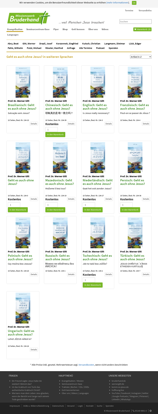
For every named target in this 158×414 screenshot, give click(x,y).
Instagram (136, 393)
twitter (145, 393)
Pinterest (143, 396)
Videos (105, 29)
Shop (65, 29)
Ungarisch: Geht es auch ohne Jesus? (21, 332)
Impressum (15, 405)
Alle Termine (85, 47)
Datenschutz (58, 405)
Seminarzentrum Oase (38, 29)
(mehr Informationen (117, 2)
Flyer (56, 29)
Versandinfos (145, 10)
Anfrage (71, 47)
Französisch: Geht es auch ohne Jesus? (134, 107)
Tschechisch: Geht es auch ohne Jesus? (97, 257)
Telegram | (134, 396)
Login (80, 405)
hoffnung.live (118, 390)
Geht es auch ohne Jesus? (21, 182)
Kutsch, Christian (91, 43)
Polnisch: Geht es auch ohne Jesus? (20, 257)
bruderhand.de (119, 380)
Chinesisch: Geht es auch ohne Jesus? (59, 107)
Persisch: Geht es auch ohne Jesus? (132, 182)
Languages (13, 34)
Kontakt (90, 405)
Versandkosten (86, 364)
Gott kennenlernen (70, 390)
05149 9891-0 (141, 410)
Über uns (93, 29)
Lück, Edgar (135, 43)
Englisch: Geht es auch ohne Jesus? (95, 107)
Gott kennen (78, 29)
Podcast (100, 47)
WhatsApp (126, 399)
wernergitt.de (118, 384)
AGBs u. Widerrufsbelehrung (36, 405)
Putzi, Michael (34, 47)
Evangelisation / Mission (73, 380)
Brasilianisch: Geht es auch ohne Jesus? (22, 107)
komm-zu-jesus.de (120, 387)
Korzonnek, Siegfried (67, 43)
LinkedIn (116, 399)
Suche (99, 405)
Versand (71, 405)
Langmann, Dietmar (114, 43)
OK (134, 2)
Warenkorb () (142, 29)
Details (34, 123)
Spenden (113, 47)
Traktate (66, 387)
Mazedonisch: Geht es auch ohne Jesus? (59, 182)
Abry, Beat (13, 43)
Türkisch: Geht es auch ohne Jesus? (132, 257)
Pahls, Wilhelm (15, 47)
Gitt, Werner (29, 43)
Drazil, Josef (45, 43)
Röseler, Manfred (54, 47)
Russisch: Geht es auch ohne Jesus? (57, 257)
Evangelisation (15, 29)
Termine (129, 10)
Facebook (125, 393)
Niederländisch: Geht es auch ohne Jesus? (98, 182)
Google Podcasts (120, 396)
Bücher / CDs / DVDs (80, 387)
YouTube (116, 393)
